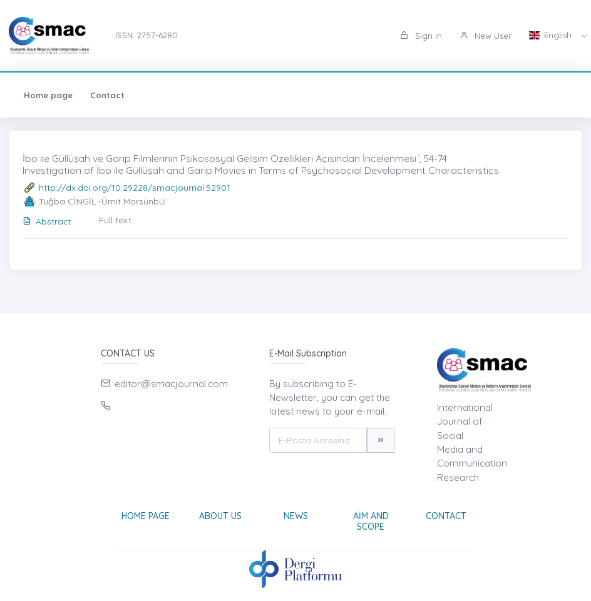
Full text (115, 220)
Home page (48, 95)
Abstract (47, 221)
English (551, 35)
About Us (220, 516)
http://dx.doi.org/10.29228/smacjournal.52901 (134, 187)
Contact (107, 95)
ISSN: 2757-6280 (146, 35)
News (296, 516)
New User (485, 36)
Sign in (421, 36)
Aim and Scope (371, 521)
